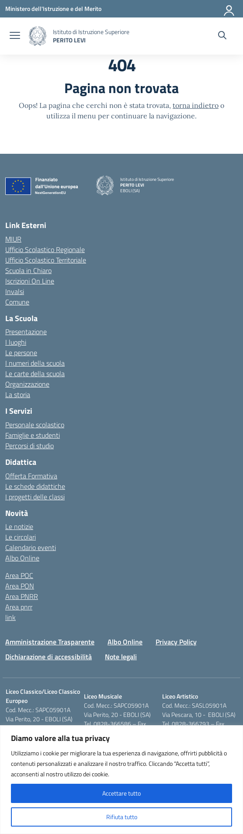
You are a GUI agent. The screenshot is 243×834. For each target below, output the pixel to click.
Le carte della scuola (35, 373)
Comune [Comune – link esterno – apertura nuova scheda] (17, 302)
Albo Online (22, 558)
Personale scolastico (34, 424)
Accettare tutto (121, 793)
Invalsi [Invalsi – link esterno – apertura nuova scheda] (14, 291)
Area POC (19, 575)
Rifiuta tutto (121, 816)
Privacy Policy (176, 642)
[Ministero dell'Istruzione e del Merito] (53, 8)
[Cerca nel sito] (222, 36)
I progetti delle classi (35, 496)
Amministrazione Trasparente (49, 642)
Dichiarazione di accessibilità (48, 656)
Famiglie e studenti (32, 435)
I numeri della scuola (35, 363)
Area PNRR (21, 596)
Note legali (121, 656)
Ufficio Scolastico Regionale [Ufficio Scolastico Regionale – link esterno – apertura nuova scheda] (45, 249)
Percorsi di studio (29, 445)
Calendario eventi (30, 547)
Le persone (21, 352)
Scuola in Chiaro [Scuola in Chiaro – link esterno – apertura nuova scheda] (28, 270)
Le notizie (19, 526)
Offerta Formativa (31, 476)
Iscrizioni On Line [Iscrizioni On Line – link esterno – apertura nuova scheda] (29, 281)
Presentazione (26, 331)
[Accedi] (229, 8)
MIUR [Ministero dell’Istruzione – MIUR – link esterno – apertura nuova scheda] (13, 239)
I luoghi (15, 342)
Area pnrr (18, 607)
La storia (17, 394)
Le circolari (20, 537)
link (10, 617)
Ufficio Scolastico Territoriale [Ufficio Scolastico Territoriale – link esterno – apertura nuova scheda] (45, 260)
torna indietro (196, 105)
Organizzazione (27, 384)
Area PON (19, 586)
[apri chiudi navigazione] (15, 36)
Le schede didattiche (35, 486)
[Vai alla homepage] (37, 36)
